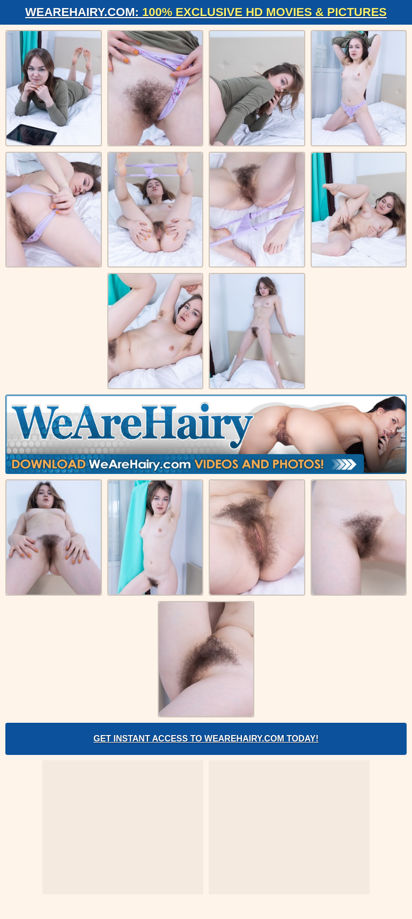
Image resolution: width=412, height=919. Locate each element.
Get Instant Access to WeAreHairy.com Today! (206, 738)
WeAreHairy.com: (206, 12)
